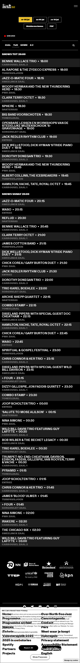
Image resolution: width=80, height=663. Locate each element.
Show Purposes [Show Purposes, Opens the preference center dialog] (40, 657)
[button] (25, 19)
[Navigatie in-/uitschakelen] (76, 6)
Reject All (28, 648)
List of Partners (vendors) (12, 641)
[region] (40, 635)
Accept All (51, 648)
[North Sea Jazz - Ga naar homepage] (8, 6)
